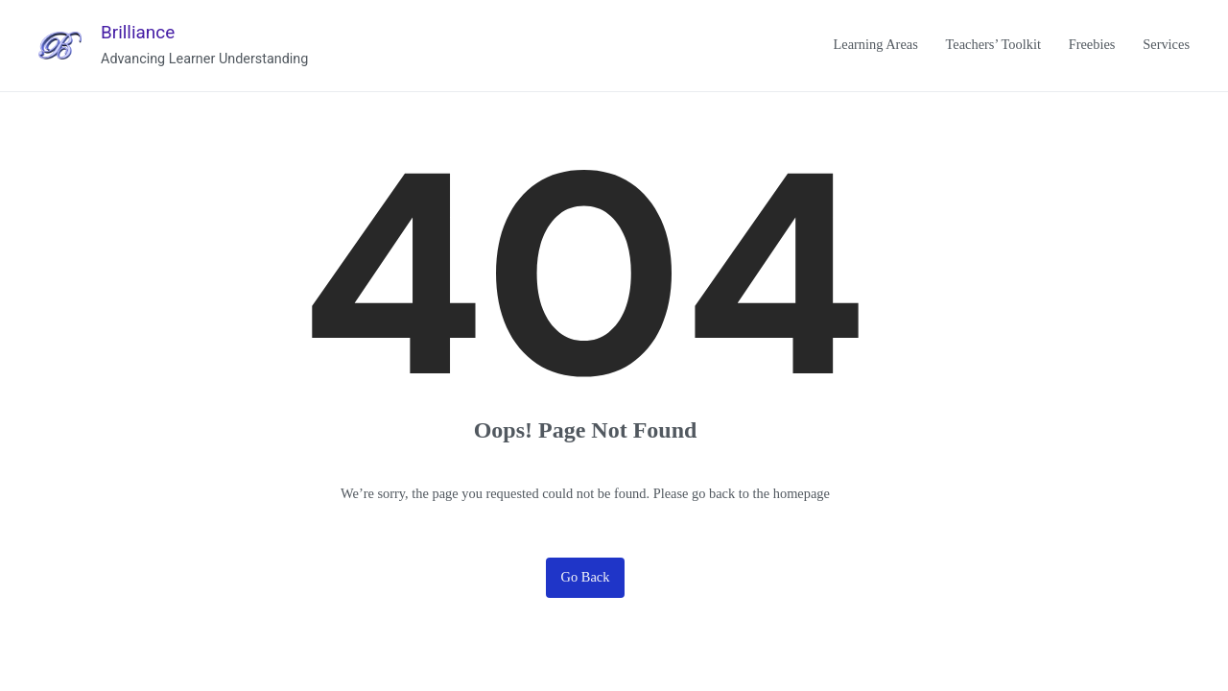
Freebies (1092, 44)
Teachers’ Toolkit (993, 44)
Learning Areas (875, 44)
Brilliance (138, 32)
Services (1166, 44)
